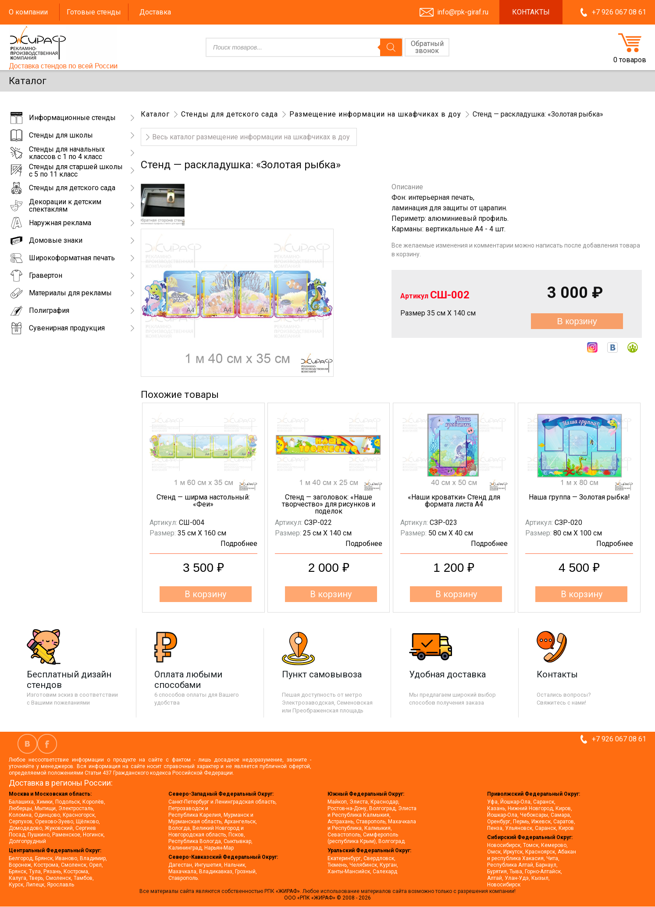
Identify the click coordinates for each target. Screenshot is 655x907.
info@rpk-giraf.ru (462, 12)
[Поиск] (391, 47)
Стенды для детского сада (229, 114)
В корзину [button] (205, 594)
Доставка (155, 12)
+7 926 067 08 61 (619, 12)
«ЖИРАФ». (289, 891)
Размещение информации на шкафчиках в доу (375, 114)
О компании (28, 12)
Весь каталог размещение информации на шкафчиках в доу (251, 137)
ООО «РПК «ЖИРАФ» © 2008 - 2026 (327, 898)
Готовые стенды (94, 12)
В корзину (577, 321)
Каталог (155, 114)
